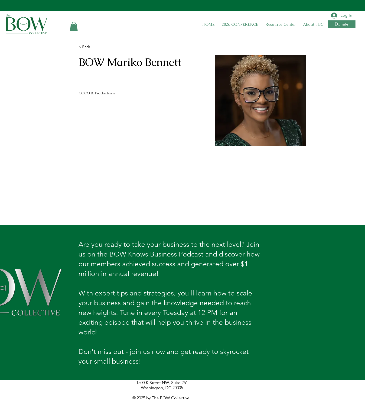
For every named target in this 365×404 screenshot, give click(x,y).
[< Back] (88, 47)
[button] (74, 26)
